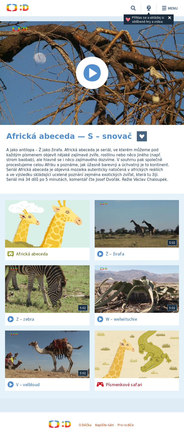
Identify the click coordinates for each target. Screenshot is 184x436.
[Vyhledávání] (133, 8)
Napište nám (104, 425)
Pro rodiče (126, 425)
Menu (169, 8)
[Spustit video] (92, 73)
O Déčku (85, 425)
